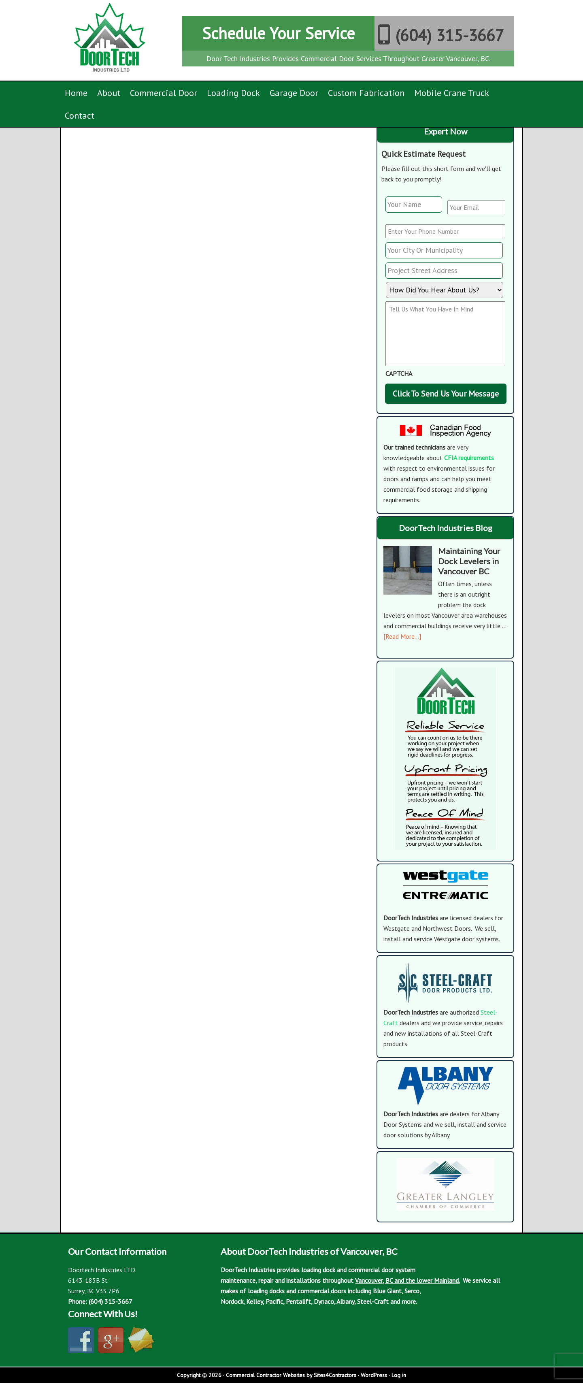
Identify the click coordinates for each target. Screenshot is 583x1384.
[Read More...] (402, 636)
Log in (399, 1375)
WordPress (374, 1375)
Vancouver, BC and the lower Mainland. (407, 1280)
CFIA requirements (469, 458)
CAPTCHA (398, 373)
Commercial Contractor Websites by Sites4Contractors (291, 1375)
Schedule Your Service (278, 33)
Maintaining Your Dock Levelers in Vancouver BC (469, 561)
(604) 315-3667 (450, 35)
